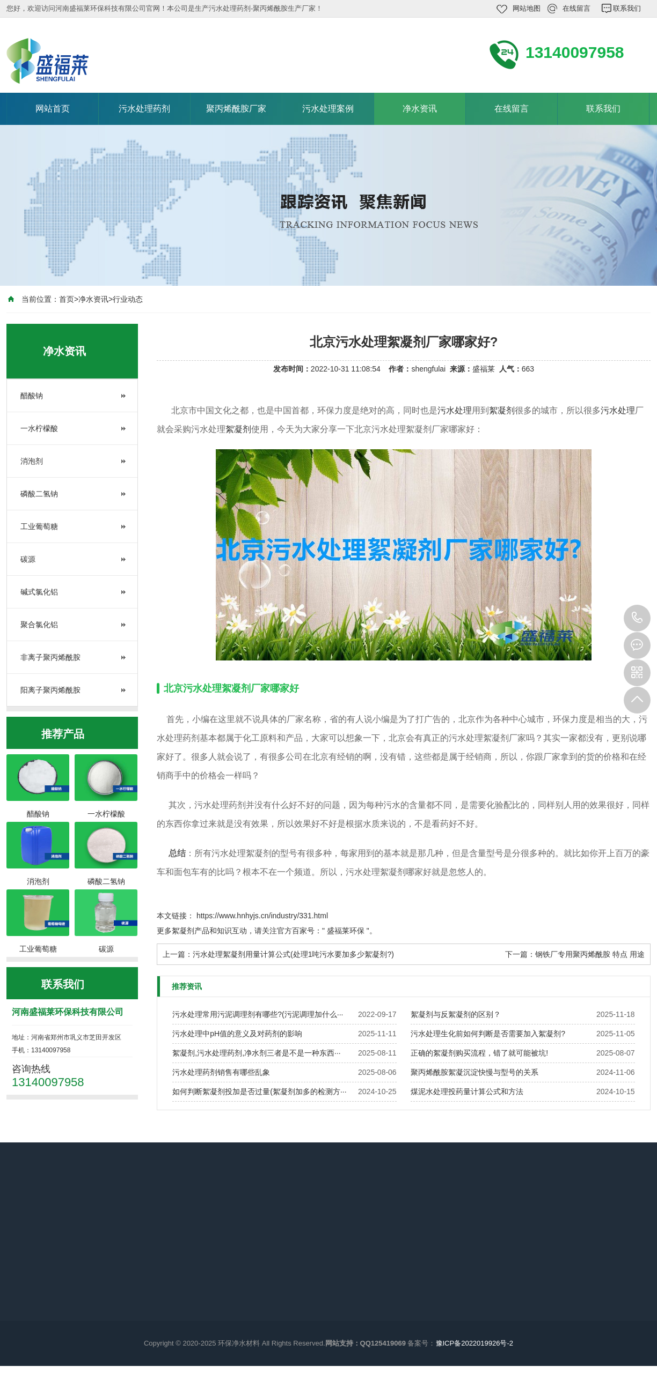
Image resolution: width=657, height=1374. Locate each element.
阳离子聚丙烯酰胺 (50, 690)
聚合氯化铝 (39, 624)
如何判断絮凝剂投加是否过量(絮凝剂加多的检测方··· (259, 1091)
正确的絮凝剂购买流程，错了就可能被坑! (479, 1053)
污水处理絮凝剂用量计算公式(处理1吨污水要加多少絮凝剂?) (293, 954)
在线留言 (576, 8)
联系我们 (627, 8)
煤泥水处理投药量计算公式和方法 (467, 1091)
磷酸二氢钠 (39, 493)
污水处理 (454, 410)
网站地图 (527, 8)
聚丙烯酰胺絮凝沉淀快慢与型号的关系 (474, 1072)
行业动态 (128, 299)
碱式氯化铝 (39, 592)
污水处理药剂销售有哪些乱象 (221, 1072)
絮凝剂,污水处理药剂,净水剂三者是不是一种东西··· (256, 1053)
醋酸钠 (31, 395)
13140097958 (637, 618)
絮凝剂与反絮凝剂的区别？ (456, 1014)
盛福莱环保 (346, 930)
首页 (66, 299)
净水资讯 (420, 108)
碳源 (27, 559)
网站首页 (52, 108)
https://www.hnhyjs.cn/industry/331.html (262, 915)
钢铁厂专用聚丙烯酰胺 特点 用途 (590, 954)
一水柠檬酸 (39, 428)
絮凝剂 (502, 410)
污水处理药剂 (144, 108)
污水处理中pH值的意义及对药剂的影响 (237, 1033)
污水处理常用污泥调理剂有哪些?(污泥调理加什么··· (257, 1014)
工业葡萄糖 (39, 526)
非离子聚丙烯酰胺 (50, 657)
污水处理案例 (328, 108)
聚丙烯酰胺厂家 (236, 108)
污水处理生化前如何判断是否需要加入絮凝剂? (488, 1033)
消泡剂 (31, 461)
